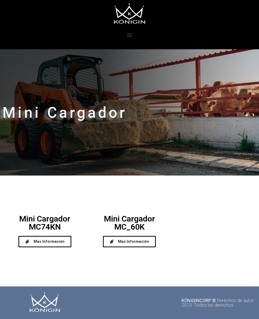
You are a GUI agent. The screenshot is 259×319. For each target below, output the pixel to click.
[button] (129, 35)
